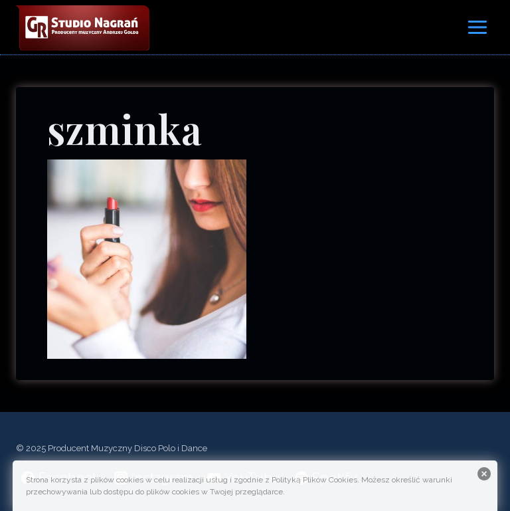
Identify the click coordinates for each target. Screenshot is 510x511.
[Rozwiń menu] (477, 27)
